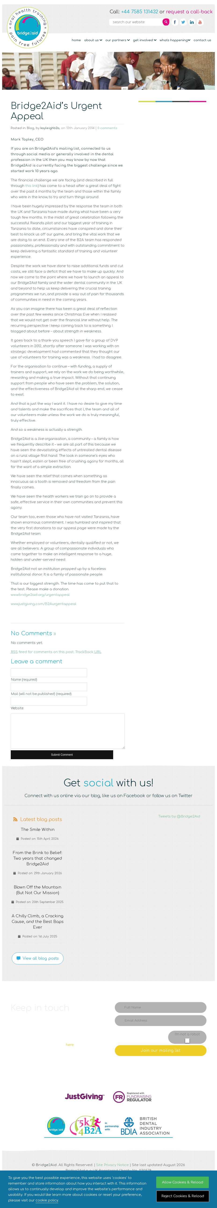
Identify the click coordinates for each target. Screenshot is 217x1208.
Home (76, 40)
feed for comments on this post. (42, 652)
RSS (208, 22)
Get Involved (144, 40)
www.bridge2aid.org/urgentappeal (40, 595)
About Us (93, 40)
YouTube (200, 22)
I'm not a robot (187, 1034)
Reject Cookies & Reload (182, 1196)
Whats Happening (175, 40)
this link (31, 186)
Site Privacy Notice (112, 1165)
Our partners (117, 40)
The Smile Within (37, 829)
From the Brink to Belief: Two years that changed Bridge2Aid (37, 858)
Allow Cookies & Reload (182, 1182)
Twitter (183, 22)
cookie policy (47, 1200)
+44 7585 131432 (139, 12)
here (70, 1045)
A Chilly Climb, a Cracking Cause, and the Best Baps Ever (37, 922)
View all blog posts (38, 958)
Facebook (175, 22)
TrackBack (88, 652)
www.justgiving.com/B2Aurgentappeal (43, 604)
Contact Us (202, 40)
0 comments (107, 128)
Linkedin (191, 22)
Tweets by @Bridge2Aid (179, 816)
